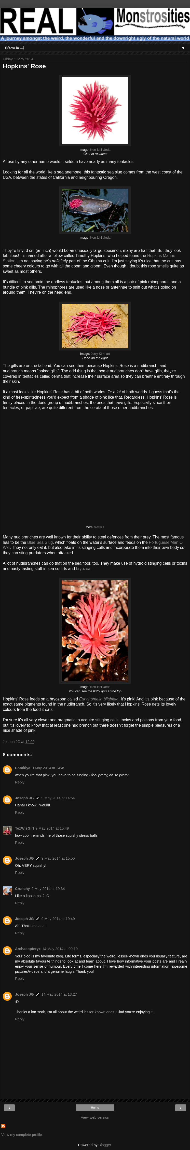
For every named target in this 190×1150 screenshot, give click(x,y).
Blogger (105, 1145)
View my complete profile (21, 1135)
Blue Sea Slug (40, 542)
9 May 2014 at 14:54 (58, 798)
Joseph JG (24, 798)
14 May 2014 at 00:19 (60, 949)
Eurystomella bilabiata (99, 699)
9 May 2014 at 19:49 (58, 919)
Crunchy (22, 889)
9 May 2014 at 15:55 (58, 858)
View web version (95, 1117)
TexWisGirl (24, 828)
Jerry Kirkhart (100, 354)
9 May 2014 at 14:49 (48, 768)
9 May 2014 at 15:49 (52, 828)
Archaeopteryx (28, 949)
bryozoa (83, 568)
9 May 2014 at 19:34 (48, 889)
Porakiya (22, 768)
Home (95, 1108)
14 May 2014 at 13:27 (59, 994)
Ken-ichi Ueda (100, 150)
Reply (19, 782)
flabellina (99, 527)
